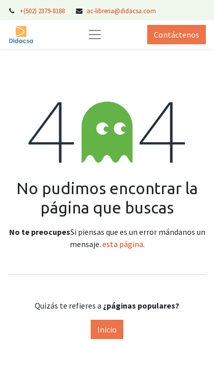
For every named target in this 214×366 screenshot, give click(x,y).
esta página (122, 244)
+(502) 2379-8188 (43, 11)
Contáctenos (176, 34)
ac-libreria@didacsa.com (121, 11)
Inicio (107, 329)
